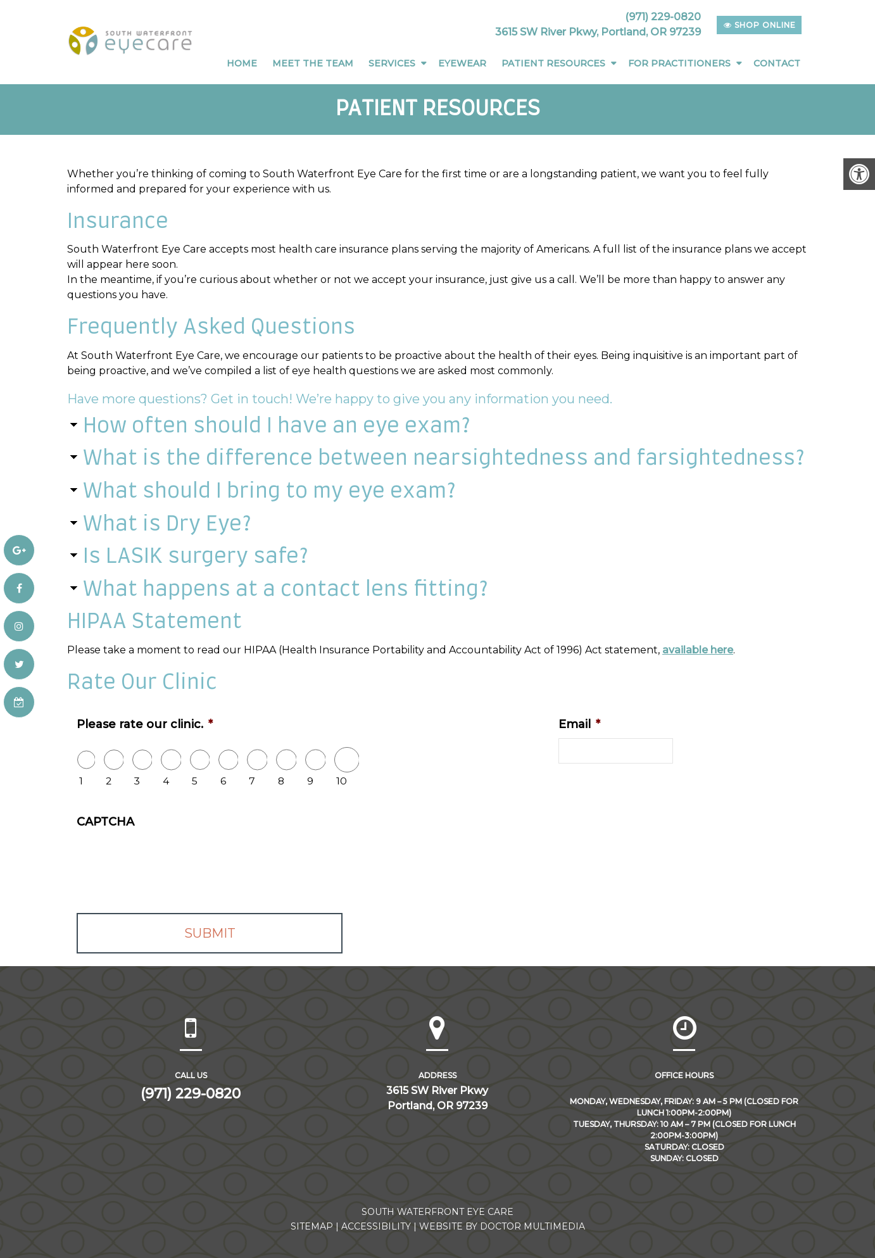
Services (391, 63)
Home (242, 63)
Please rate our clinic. (145, 724)
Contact (776, 63)
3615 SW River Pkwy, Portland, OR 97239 (598, 32)
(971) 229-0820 (663, 17)
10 (341, 780)
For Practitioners (679, 63)
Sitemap (312, 1225)
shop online (760, 25)
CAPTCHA (105, 821)
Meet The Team (312, 63)
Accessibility (376, 1225)
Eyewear (462, 63)
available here (697, 649)
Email (579, 724)
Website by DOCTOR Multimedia (502, 1225)
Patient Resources (553, 63)
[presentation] (173, 859)
